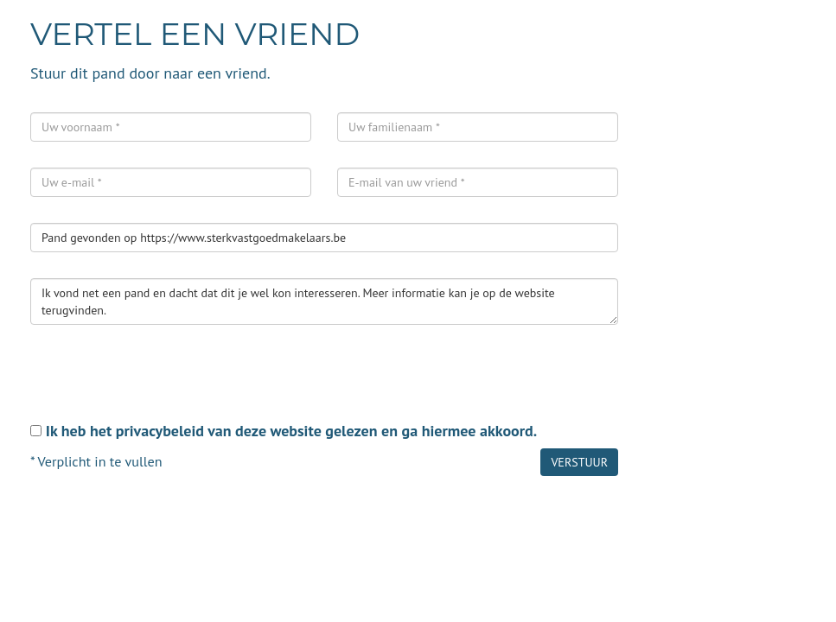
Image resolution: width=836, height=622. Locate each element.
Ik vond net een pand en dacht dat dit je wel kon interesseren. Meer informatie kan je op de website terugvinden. (324, 301)
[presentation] (161, 384)
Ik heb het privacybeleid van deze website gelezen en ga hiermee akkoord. (291, 431)
